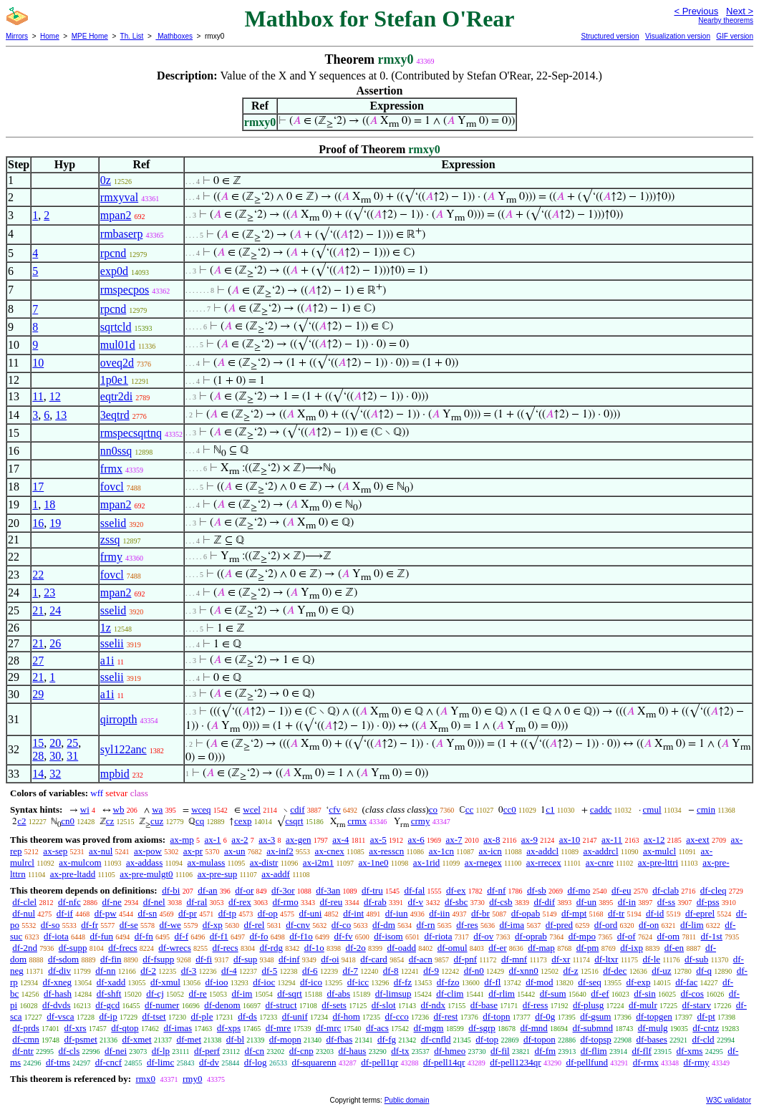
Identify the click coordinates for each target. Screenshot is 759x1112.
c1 (550, 809)
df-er (497, 947)
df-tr (616, 913)
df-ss (666, 901)
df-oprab (531, 936)
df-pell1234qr (515, 1062)
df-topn (496, 1016)
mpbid (115, 774)
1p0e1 (114, 380)
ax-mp (182, 839)
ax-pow (148, 851)
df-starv (696, 1005)
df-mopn (285, 1039)
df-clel (24, 901)
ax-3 (266, 839)
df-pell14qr (444, 1062)
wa (157, 809)
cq (199, 821)
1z (105, 628)
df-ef (600, 993)
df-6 (310, 970)
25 (72, 743)
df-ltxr (606, 959)
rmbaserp (121, 234)
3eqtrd (115, 415)
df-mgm (429, 1027)
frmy (111, 557)
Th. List (132, 36)
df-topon (539, 1039)
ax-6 (416, 839)
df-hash (58, 993)
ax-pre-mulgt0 (146, 874)
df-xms (690, 1050)
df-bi (171, 890)
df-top (486, 1039)
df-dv (209, 1062)
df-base (484, 1005)
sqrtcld (116, 327)
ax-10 (570, 839)
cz (110, 821)
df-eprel (700, 913)
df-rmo (286, 901)
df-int (353, 913)
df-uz (661, 970)
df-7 (350, 970)
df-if (65, 913)
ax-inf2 (280, 851)
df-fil (500, 1050)
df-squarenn (313, 1062)
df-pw (106, 913)
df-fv (343, 936)
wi (85, 809)
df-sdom (63, 959)
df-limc (160, 1062)
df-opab (525, 913)
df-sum (553, 993)
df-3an (328, 890)
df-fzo (448, 982)
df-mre (278, 1027)
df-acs (377, 1027)
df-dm (383, 924)
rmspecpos (124, 290)
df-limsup (393, 993)
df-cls (69, 1050)
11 (37, 396)
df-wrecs (174, 947)
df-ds (247, 1016)
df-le (651, 959)
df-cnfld (436, 1039)
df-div (59, 970)
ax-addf (275, 874)
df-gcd (107, 1005)
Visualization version (677, 36)
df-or (244, 890)
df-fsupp (158, 959)
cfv (335, 809)
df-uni (310, 913)
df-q (704, 970)
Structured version (610, 36)
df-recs (225, 947)
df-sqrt (289, 993)
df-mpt (573, 913)
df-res (467, 924)
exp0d (114, 271)
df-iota (56, 936)
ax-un (235, 851)
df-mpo (582, 936)
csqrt (294, 821)
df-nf (496, 890)
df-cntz (705, 1027)
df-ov (483, 936)
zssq (110, 539)
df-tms (58, 1062)
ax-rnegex (483, 862)
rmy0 (192, 1078)
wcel (252, 809)
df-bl (235, 1039)
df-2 (148, 970)
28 (38, 756)
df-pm (587, 947)
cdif (297, 809)
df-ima (511, 924)
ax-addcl (542, 851)
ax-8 (491, 839)
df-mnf (514, 959)
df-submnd (593, 1027)
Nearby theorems (725, 20)
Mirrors (17, 36)
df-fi (203, 959)
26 (55, 643)
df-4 (229, 970)
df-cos (692, 993)
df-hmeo (449, 1050)
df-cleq (713, 890)
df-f (182, 936)
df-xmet (137, 1039)
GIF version (734, 36)
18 (49, 504)
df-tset (153, 1016)
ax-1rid (426, 862)
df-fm (545, 1050)
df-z (570, 970)
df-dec (615, 970)
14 (38, 774)
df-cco (397, 1016)
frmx (111, 469)
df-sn (147, 913)
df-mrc (328, 1027)
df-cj (155, 993)
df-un (586, 901)
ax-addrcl (600, 851)
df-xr (560, 959)
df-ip (108, 1016)
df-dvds (56, 1005)
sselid (113, 523)
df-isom (388, 936)
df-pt (706, 1016)
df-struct (280, 1005)
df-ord (606, 924)
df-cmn (25, 1039)
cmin (706, 809)
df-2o (356, 947)
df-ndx (432, 1005)
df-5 (270, 970)
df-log (255, 1062)
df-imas (177, 1027)
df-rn (426, 924)
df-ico (311, 982)
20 (55, 743)
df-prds (25, 1027)
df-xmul (165, 982)
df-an (207, 890)
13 (61, 415)
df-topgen (654, 1016)
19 (55, 523)
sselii (112, 643)
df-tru (372, 890)
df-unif (295, 1016)
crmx (357, 821)
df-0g (545, 1016)
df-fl (492, 982)
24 (55, 610)
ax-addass (144, 862)
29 (38, 694)
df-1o (314, 947)
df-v (415, 901)
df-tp (227, 913)
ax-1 (213, 839)
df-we (170, 924)
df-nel (154, 901)
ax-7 (453, 839)
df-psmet (80, 1039)
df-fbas (339, 1039)
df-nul (23, 913)
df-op (268, 913)
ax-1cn (441, 851)
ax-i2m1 (318, 862)
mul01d (117, 345)
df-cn (254, 1050)
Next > (739, 11)
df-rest (445, 1016)
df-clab (665, 890)
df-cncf (108, 1062)
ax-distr (264, 862)
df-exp (638, 982)
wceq (201, 809)
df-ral (196, 901)
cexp (243, 821)
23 (49, 592)
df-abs (339, 993)
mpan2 (116, 215)
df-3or (283, 890)
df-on (649, 924)
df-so (50, 924)
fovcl (112, 486)
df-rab (375, 901)
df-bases (652, 1039)
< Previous (696, 11)
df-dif (544, 901)
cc (469, 809)
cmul (652, 809)
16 (38, 523)
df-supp (73, 947)
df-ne (111, 901)
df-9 (431, 970)
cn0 (67, 821)
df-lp (161, 1050)
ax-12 (654, 839)
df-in (627, 901)
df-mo (578, 890)
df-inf (289, 959)
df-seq (589, 982)
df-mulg (653, 1027)
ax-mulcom (80, 862)
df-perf (207, 1050)
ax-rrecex (543, 862)
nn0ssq (116, 451)
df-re (198, 993)
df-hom (346, 1016)
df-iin (439, 913)
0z (105, 180)
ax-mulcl (659, 851)
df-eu (621, 890)
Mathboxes (174, 36)
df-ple (201, 1016)
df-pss (708, 901)
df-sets (334, 1005)
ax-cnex (329, 851)
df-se (129, 924)
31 (72, 756)
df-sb (536, 890)
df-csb (501, 901)
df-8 (391, 970)
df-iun (396, 913)
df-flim (594, 1050)
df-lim (692, 924)
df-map (541, 947)
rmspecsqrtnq (131, 433)
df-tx (400, 1050)
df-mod (539, 982)
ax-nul (100, 851)
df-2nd (24, 947)
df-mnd (534, 1027)
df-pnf (466, 959)
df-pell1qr (379, 1062)
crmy (420, 821)
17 (38, 486)
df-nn (105, 970)
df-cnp (301, 1050)
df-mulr (643, 1005)
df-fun (102, 936)
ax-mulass (207, 862)
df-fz (403, 982)
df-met (188, 1039)
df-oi (330, 959)
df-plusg (588, 1005)
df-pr (187, 913)
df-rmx (646, 1062)
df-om (668, 936)
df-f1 (219, 936)
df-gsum (595, 1016)
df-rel (254, 924)
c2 (21, 821)
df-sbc (456, 901)
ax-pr (193, 851)
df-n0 (474, 970)
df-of (626, 936)
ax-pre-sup (218, 874)
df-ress (535, 1005)
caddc (600, 809)
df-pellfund (586, 1062)
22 (38, 575)
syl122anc (123, 749)
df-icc (358, 982)
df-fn (144, 936)
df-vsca (60, 1016)
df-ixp (631, 947)
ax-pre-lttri (658, 862)
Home (49, 36)
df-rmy (697, 1062)
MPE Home (90, 36)
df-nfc (69, 901)
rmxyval (119, 197)
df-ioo (217, 982)
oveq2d (117, 363)
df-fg (386, 1039)
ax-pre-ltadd (73, 874)
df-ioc (264, 982)
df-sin (644, 993)
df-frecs (122, 947)
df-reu (330, 901)
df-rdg (271, 947)
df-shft (109, 993)
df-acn (420, 959)
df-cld (703, 1039)
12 (55, 396)
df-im (242, 993)
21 (38, 610)
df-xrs (75, 1027)
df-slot (384, 1005)
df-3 (189, 970)
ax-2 (239, 839)
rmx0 (145, 1078)
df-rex (239, 901)
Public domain (407, 1100)
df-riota (438, 936)
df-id (655, 913)
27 (38, 660)
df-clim (449, 993)
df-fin (111, 959)
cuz (156, 821)
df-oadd (401, 947)
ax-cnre (600, 862)
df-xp (213, 924)
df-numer (162, 1005)
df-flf (641, 1050)
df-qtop (124, 1027)
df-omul (452, 947)
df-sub (696, 959)
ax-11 (611, 839)
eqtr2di (116, 396)
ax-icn (489, 851)
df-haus (352, 1050)
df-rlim (501, 993)
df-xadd (111, 982)
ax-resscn (386, 851)
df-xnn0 (523, 970)
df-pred (559, 924)
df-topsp (595, 1039)
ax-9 (529, 839)
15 (38, 743)
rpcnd (113, 253)
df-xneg (57, 982)
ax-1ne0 (374, 862)
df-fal (414, 890)
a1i (107, 660)
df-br (480, 913)
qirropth (118, 719)
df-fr (89, 924)
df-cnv (298, 924)
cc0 (509, 809)
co (433, 809)
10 (38, 363)
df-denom (222, 1005)
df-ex (455, 890)
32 (55, 774)
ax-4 (340, 839)
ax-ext (697, 839)
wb (119, 809)
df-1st (711, 936)
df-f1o (301, 936)
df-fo (259, 936)
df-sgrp (481, 1027)
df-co (341, 924)
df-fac (686, 982)
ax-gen (298, 839)
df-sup (245, 959)
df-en (674, 947)
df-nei (116, 1050)
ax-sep (55, 851)
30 (55, 756)
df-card (373, 959)
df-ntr (23, 1050)
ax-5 (378, 839)
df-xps (229, 1027)
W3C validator (728, 1100)
